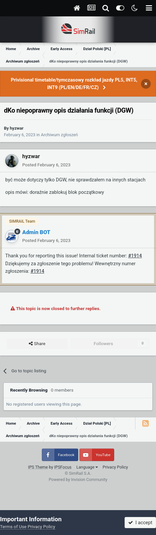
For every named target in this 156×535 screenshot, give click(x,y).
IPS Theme (38, 467)
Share (37, 344)
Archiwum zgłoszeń (59, 134)
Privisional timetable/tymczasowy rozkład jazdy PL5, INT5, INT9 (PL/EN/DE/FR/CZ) (74, 83)
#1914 (135, 256)
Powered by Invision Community (78, 479)
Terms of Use (13, 526)
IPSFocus (63, 467)
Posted (46, 164)
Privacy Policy (115, 467)
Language (86, 467)
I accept (140, 523)
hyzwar (17, 128)
